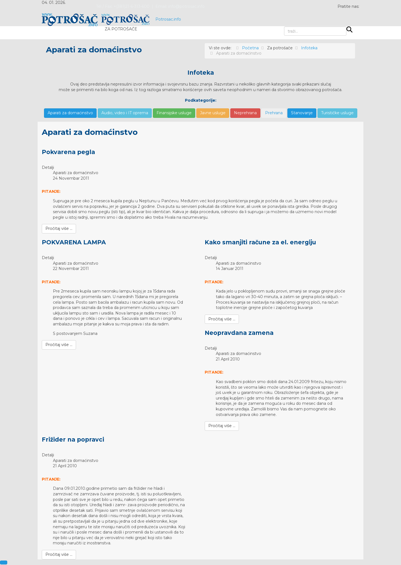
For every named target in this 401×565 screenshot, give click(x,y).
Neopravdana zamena (239, 332)
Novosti (91, 32)
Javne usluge (213, 112)
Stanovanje (302, 112)
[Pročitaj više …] (59, 228)
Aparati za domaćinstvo (70, 112)
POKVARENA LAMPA (74, 242)
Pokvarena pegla (68, 151)
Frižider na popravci (73, 439)
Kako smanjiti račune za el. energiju (260, 242)
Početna (61, 32)
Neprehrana (245, 112)
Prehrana (274, 112)
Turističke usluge (337, 112)
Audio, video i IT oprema (124, 112)
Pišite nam (182, 32)
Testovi (151, 32)
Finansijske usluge (174, 112)
